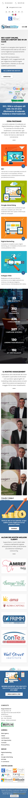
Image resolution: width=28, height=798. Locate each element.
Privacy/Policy (5, 745)
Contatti (3, 742)
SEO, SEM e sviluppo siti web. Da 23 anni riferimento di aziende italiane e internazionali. (14, 110)
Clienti (3, 736)
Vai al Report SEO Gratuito (11, 70)
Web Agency (5, 733)
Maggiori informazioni (19, 794)
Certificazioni (5, 738)
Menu (24, 27)
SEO (2, 755)
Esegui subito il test (14, 694)
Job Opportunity (6, 740)
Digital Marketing (6, 752)
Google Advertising (7, 757)
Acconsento (14, 796)
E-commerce (5, 761)
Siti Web (3, 759)
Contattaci (7, 76)
